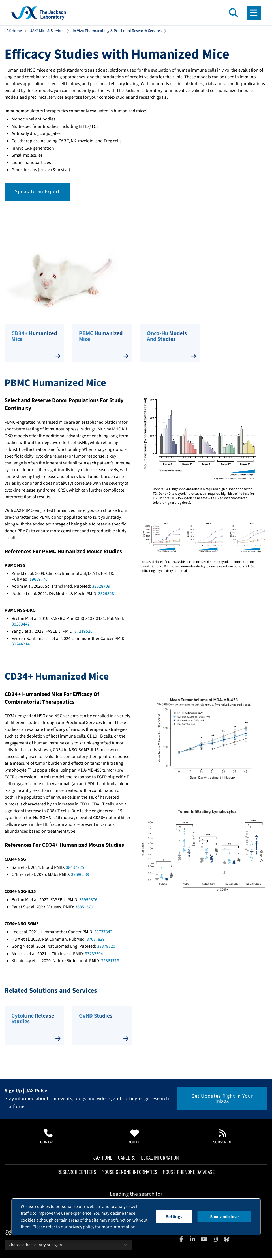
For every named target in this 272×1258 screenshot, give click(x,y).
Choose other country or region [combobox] (68, 1245)
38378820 (106, 946)
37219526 (83, 631)
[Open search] (233, 12)
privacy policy (81, 1227)
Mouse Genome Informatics (129, 1171)
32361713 (110, 961)
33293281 (107, 594)
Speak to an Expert (37, 191)
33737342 (103, 932)
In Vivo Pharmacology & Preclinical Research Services (117, 31)
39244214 (21, 644)
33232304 (94, 954)
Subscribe (222, 1137)
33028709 (101, 586)
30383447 (21, 624)
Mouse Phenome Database (189, 1171)
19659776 (38, 579)
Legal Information (160, 1157)
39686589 (80, 874)
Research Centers (76, 1171)
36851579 (84, 907)
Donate (135, 1137)
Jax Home (102, 1157)
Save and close (224, 1217)
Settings (174, 1217)
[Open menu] (254, 13)
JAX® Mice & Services (47, 31)
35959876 (88, 900)
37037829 (96, 939)
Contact (48, 1137)
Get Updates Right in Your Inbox (222, 1099)
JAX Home (13, 31)
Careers (126, 1157)
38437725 (75, 867)
